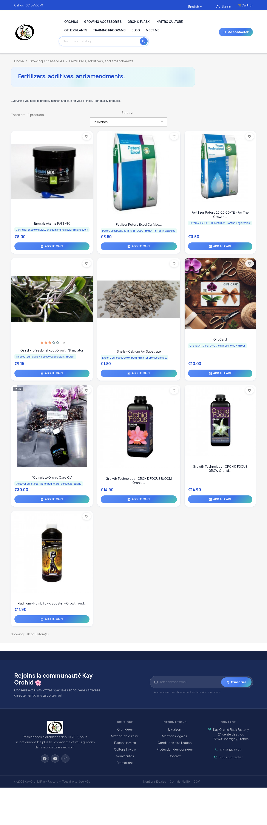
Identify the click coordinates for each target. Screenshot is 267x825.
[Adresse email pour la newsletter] (189, 682)
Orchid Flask (139, 22)
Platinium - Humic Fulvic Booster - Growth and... (51, 603)
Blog (135, 30)
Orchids (71, 22)
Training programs (109, 30)
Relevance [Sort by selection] (129, 122)
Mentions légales (174, 736)
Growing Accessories (103, 22)
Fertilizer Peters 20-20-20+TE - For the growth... (220, 214)
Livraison (174, 729)
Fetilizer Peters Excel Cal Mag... (139, 224)
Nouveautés (125, 756)
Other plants (75, 30)
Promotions (125, 763)
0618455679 (34, 5)
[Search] (100, 41)
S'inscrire (236, 682)
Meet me (152, 30)
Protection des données (175, 749)
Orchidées (125, 729)
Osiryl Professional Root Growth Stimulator (51, 350)
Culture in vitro (125, 749)
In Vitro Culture (169, 22)
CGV (197, 781)
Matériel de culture (125, 736)
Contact (174, 756)
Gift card (220, 339)
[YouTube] (55, 758)
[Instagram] (65, 758)
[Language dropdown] (196, 6)
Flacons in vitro (125, 743)
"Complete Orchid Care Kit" (52, 477)
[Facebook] (45, 758)
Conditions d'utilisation (175, 743)
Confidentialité (180, 781)
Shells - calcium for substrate (139, 351)
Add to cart (51, 246)
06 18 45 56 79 (231, 750)
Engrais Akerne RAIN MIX (52, 223)
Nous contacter (231, 757)
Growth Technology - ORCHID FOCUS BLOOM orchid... (139, 480)
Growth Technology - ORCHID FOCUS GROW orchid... (220, 468)
